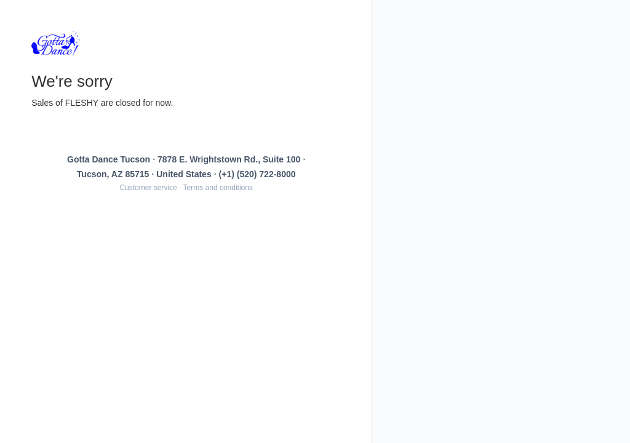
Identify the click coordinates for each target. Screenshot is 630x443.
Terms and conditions (218, 187)
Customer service (148, 187)
